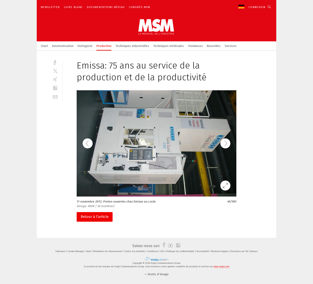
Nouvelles (214, 46)
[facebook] (55, 62)
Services (231, 46)
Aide (89, 251)
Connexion (257, 7)
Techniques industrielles (132, 46)
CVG (162, 251)
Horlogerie (84, 46)
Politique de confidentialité (180, 251)
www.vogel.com (221, 266)
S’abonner (60, 251)
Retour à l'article (95, 216)
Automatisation (62, 46)
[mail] (55, 96)
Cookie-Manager (76, 251)
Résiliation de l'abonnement (108, 251)
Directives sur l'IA (240, 251)
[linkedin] (55, 87)
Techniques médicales (168, 46)
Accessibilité (203, 251)
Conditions (152, 251)
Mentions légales (220, 251)
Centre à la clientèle (135, 251)
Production (103, 46)
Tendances (195, 46)
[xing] (55, 79)
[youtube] (169, 246)
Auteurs (254, 251)
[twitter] (55, 70)
